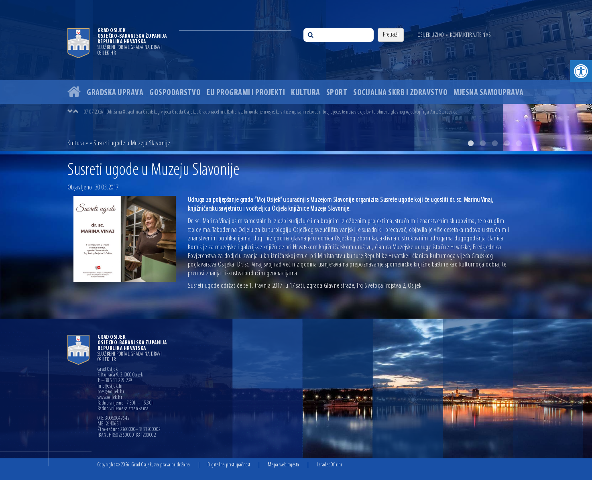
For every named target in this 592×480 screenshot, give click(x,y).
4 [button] (507, 143)
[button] (581, 71)
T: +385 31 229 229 (115, 381)
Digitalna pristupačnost (229, 465)
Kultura (305, 93)
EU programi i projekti (246, 93)
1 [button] (471, 143)
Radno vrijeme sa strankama (123, 409)
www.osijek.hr (110, 398)
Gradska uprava (115, 93)
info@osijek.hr (110, 386)
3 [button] (495, 143)
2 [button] (483, 143)
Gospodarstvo (175, 93)
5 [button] (519, 143)
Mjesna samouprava (489, 93)
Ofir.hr (337, 465)
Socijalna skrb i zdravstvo (400, 93)
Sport (337, 93)
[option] (296, 75)
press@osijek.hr (111, 392)
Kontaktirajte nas (470, 35)
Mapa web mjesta (283, 465)
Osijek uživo (431, 35)
